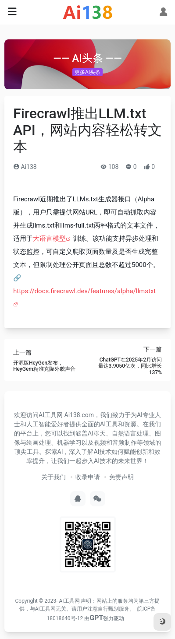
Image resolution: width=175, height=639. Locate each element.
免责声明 (121, 477)
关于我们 (53, 477)
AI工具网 (69, 601)
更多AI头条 (87, 72)
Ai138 (25, 166)
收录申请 (87, 477)
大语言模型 (49, 238)
